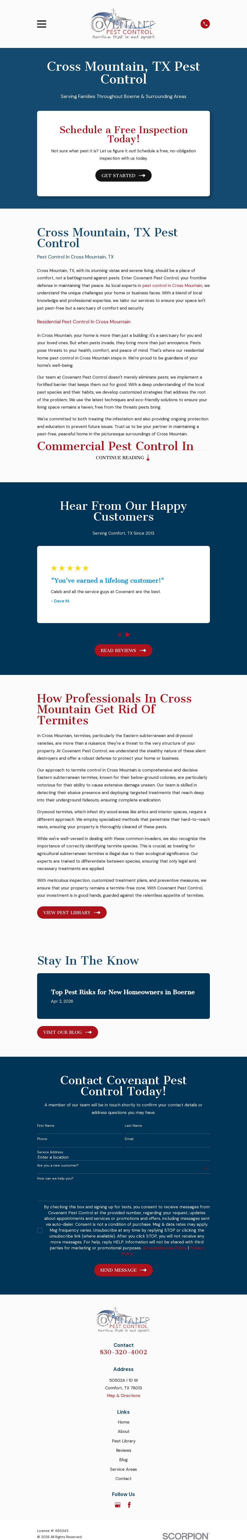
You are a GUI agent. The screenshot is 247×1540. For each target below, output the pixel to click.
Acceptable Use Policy (165, 1249)
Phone (42, 1140)
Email (129, 1140)
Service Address (50, 1154)
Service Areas (123, 1470)
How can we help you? (55, 1180)
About (124, 1433)
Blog (123, 1461)
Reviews (123, 1451)
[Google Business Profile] (118, 1506)
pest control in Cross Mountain (172, 285)
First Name (45, 1127)
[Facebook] (129, 1506)
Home (124, 1423)
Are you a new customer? (58, 1167)
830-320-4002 (123, 1353)
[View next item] (128, 636)
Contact (123, 1480)
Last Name (133, 1127)
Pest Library (123, 1442)
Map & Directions (123, 1397)
